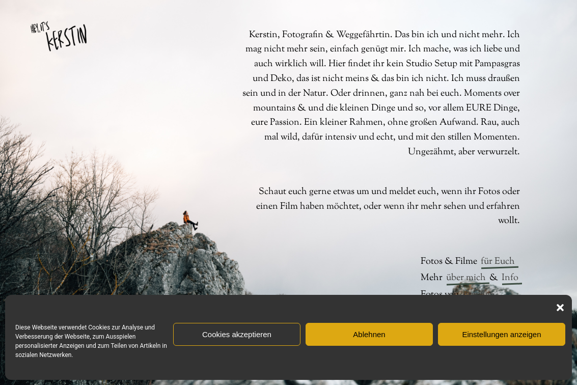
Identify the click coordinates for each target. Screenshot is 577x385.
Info (510, 278)
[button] (560, 307)
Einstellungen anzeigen (501, 334)
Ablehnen (369, 334)
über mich (466, 278)
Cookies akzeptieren (236, 334)
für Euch (498, 262)
